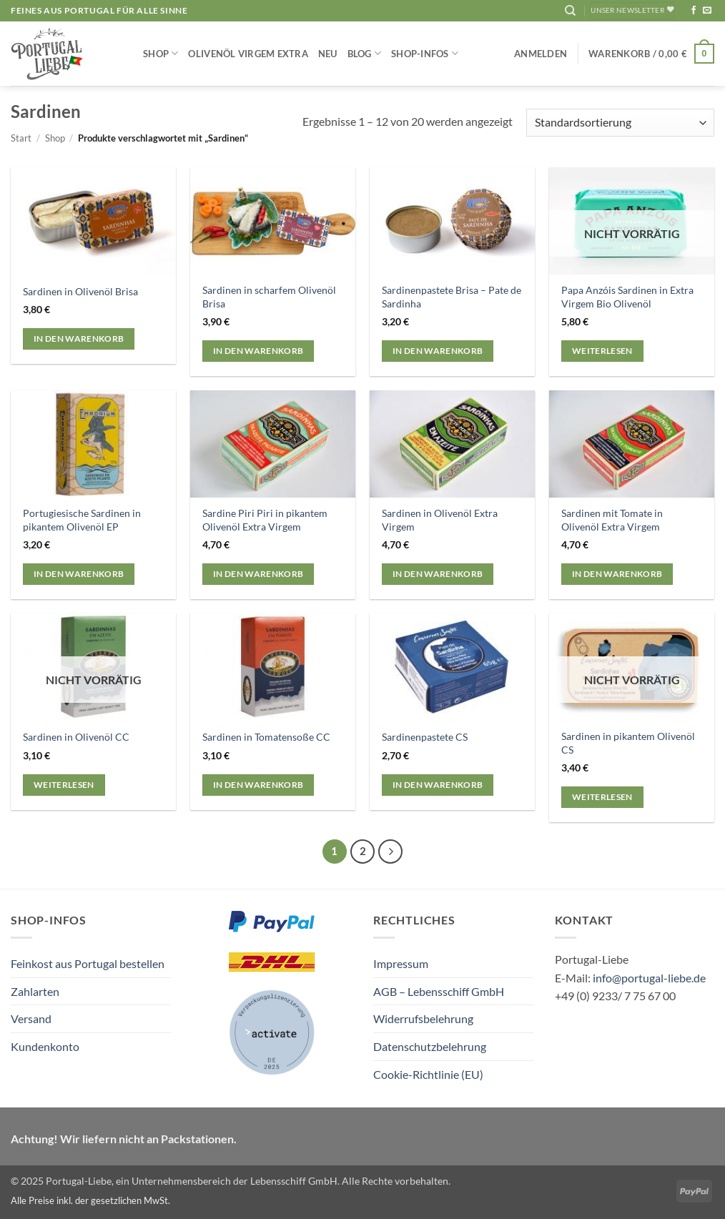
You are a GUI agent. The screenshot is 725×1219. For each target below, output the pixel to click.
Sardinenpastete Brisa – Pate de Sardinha (451, 297)
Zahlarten (35, 991)
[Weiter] (390, 851)
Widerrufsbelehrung (423, 1018)
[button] (540, 53)
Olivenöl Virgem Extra (247, 53)
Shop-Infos (424, 53)
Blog (364, 53)
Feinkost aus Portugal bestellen (87, 963)
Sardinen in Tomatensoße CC (266, 737)
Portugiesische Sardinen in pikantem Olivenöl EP (82, 520)
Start (21, 138)
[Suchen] (570, 11)
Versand (31, 1018)
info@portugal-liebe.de (649, 977)
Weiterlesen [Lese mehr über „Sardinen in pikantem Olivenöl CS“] (602, 796)
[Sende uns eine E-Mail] (707, 11)
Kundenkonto (45, 1046)
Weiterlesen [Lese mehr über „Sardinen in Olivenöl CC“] (64, 784)
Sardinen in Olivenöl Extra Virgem (440, 520)
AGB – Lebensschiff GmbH (438, 991)
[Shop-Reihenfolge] (620, 123)
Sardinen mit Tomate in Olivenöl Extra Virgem (612, 520)
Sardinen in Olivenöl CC (76, 737)
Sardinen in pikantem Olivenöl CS (628, 743)
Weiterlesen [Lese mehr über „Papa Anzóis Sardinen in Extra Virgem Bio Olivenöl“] (602, 350)
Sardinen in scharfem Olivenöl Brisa (269, 297)
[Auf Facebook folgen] (693, 11)
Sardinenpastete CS (425, 737)
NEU (327, 53)
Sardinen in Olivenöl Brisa (80, 291)
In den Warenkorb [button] (79, 338)
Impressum (400, 963)
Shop (160, 53)
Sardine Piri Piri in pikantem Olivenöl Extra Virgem (264, 520)
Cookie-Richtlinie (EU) (428, 1074)
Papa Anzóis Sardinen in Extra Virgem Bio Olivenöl (627, 297)
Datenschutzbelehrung (429, 1046)
